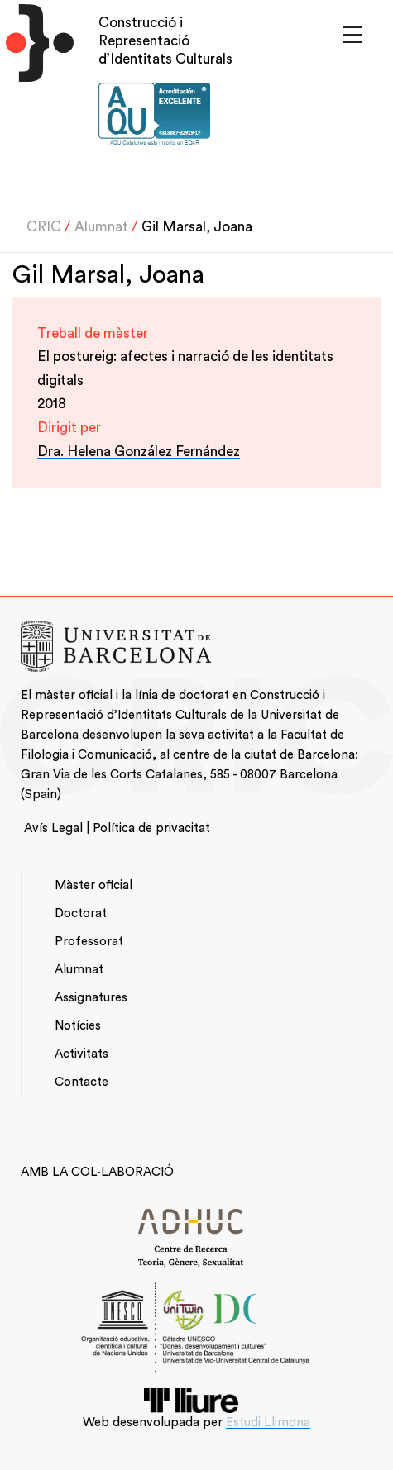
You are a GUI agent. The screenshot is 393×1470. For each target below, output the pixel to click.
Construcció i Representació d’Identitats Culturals (165, 41)
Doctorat (81, 913)
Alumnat (101, 227)
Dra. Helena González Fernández (138, 452)
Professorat (89, 941)
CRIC (43, 227)
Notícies (78, 1026)
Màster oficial (93, 885)
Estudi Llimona (268, 1422)
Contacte (81, 1082)
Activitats (81, 1054)
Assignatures (91, 998)
